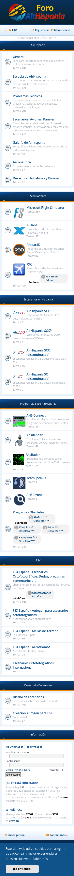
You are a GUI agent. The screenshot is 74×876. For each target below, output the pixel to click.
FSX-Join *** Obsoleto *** (24, 529)
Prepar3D (33, 245)
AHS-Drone (34, 495)
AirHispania (38, 45)
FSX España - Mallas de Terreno (35, 631)
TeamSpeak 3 (36, 478)
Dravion (14, 821)
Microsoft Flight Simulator (45, 207)
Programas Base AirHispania (38, 403)
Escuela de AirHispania (29, 76)
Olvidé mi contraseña (18, 769)
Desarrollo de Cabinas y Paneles (36, 178)
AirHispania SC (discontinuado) (37, 376)
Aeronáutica (22, 162)
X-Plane (31, 225)
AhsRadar (33, 454)
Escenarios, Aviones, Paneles (34, 119)
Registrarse (34, 747)
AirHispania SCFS (38, 311)
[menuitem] (12, 30)
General (18, 57)
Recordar (56, 769)
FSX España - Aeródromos (31, 647)
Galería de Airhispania (29, 142)
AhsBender (34, 435)
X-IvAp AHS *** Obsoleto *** (25, 539)
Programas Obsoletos (28, 512)
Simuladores (38, 196)
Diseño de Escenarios (28, 697)
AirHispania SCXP (39, 330)
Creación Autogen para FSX (32, 713)
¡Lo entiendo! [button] (22, 869)
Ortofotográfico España (39, 594)
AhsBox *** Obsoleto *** (39, 519)
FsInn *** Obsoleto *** (53, 529)
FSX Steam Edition (49, 278)
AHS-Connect (36, 415)
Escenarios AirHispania (38, 299)
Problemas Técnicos (27, 96)
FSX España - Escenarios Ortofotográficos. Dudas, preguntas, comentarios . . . (39, 576)
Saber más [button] (40, 859)
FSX (29, 264)
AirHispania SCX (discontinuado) (38, 352)
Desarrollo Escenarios (38, 685)
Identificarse (14, 747)
